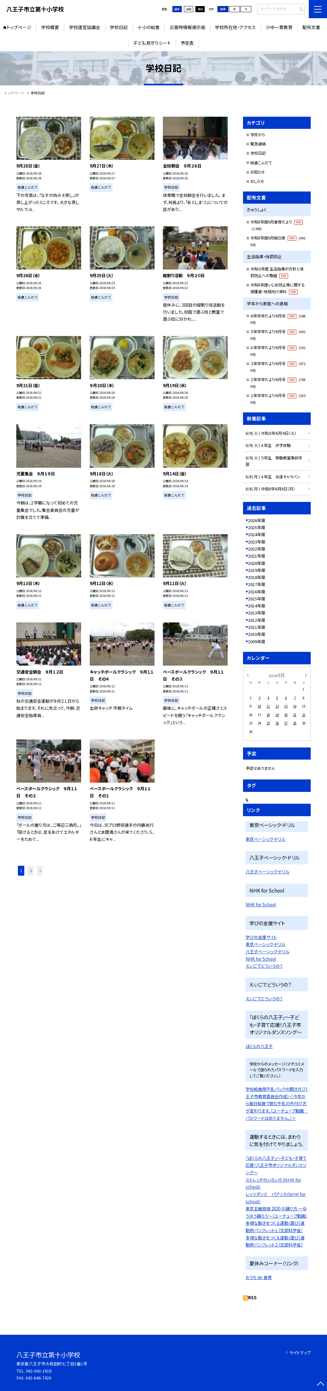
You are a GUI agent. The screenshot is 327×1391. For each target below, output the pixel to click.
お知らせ (257, 172)
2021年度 (256, 556)
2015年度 (256, 599)
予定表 (187, 43)
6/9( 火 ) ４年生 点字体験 (268, 445)
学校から (257, 134)
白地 (188, 9)
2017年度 (256, 584)
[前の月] (247, 675)
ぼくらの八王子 (259, 1046)
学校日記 (119, 27)
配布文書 (311, 27)
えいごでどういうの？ (264, 966)
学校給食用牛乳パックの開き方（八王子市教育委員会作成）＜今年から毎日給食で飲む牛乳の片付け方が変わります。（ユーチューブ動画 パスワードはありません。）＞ (277, 1103)
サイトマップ (300, 1352)
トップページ (19, 27)
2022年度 (256, 549)
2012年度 (256, 620)
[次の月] (306, 675)
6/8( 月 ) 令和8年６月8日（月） (270, 489)
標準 (222, 9)
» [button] (40, 870)
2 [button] (31, 870)
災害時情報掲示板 (187, 27)
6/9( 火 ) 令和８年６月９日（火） (271, 433)
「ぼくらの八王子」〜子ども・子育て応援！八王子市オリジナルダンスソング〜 (276, 1165)
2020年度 (256, 563)
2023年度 (256, 542)
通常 (176, 9)
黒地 (200, 9)
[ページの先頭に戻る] (320, 1384)
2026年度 (256, 520)
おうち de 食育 (259, 1277)
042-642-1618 (38, 1371)
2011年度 (256, 627)
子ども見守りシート (152, 43)
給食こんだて (261, 163)
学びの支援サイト (261, 937)
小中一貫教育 (279, 27)
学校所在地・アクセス (235, 27)
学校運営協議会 (84, 27)
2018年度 (256, 577)
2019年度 (256, 570)
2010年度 (256, 634)
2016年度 (256, 592)
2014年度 (256, 606)
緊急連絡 (258, 144)
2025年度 (256, 527)
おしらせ (257, 181)
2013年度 (256, 613)
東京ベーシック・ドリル (265, 839)
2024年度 (256, 534)
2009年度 (256, 641)
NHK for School (261, 905)
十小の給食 (149, 27)
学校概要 (50, 27)
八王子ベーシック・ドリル (267, 872)
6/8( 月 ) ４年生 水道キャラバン (273, 477)
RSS (252, 1297)
